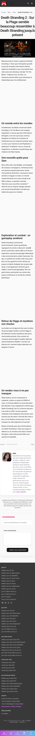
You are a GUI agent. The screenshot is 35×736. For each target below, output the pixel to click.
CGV (23, 720)
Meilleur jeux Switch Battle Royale (11, 683)
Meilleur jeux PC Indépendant (10, 586)
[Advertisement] (17, 101)
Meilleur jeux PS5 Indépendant (10, 624)
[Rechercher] (28, 3)
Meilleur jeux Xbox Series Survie (11, 650)
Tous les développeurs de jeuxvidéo (12, 704)
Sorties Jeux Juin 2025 (8, 668)
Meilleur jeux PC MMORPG (9, 576)
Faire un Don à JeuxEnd (8, 599)
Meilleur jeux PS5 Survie (8, 626)
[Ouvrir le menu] (32, 3)
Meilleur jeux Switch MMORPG (10, 686)
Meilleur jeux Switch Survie (9, 691)
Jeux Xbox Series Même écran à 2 (11, 653)
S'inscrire (21, 722)
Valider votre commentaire (17, 550)
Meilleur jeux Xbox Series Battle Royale (13, 642)
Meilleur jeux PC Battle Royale (10, 573)
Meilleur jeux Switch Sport (9, 689)
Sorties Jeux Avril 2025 (8, 662)
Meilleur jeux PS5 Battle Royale (10, 613)
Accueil (3, 12)
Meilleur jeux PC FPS (7, 570)
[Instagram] (5, 603)
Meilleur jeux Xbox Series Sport (10, 647)
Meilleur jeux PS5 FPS (8, 610)
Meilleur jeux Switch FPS (8, 681)
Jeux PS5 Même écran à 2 (9, 629)
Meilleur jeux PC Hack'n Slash (10, 578)
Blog (9, 12)
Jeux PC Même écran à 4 (8, 594)
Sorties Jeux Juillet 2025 (8, 670)
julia (14, 453)
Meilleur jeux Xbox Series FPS (10, 639)
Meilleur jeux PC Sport (8, 581)
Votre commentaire (10, 530)
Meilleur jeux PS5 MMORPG (9, 616)
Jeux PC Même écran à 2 (8, 591)
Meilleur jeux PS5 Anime (8, 621)
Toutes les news (13, 722)
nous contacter (21, 492)
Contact (28, 720)
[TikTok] (11, 603)
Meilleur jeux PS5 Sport (8, 618)
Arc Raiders (4, 713)
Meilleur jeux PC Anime (8, 583)
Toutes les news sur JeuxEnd (10, 698)
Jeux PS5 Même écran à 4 (9, 632)
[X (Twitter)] (8, 603)
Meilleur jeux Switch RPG (9, 678)
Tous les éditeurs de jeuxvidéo (10, 701)
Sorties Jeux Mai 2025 (8, 665)
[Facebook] (2, 603)
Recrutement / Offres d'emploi (11, 706)
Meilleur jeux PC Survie (8, 589)
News (14, 12)
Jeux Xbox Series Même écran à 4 (11, 655)
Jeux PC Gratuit (6, 597)
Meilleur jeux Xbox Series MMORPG (12, 645)
